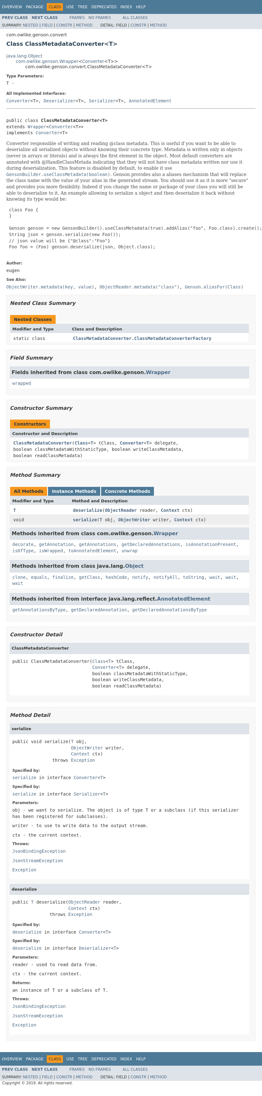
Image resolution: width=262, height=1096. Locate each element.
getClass (89, 577)
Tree (83, 7)
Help (141, 7)
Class (81, 442)
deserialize (87, 510)
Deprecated (104, 7)
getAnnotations (97, 544)
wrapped (21, 383)
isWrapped (51, 550)
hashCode (116, 577)
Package (34, 7)
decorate (23, 544)
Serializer (102, 100)
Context (170, 510)
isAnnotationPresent (211, 544)
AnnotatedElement (150, 100)
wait (215, 577)
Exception (83, 760)
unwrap (130, 550)
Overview (12, 7)
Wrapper (36, 126)
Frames (77, 17)
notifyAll (166, 577)
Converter (93, 61)
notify (140, 577)
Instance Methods (74, 491)
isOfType (23, 550)
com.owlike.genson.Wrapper (47, 61)
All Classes (135, 17)
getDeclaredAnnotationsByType (169, 609)
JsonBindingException (39, 851)
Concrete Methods (127, 491)
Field (47, 25)
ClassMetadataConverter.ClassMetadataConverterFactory (142, 338)
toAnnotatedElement (92, 550)
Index (126, 7)
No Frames (99, 17)
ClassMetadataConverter (42, 442)
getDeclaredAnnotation (99, 609)
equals (39, 577)
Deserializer (60, 100)
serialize (85, 519)
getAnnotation (56, 544)
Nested (30, 25)
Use (70, 7)
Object (134, 566)
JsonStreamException (37, 860)
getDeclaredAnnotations (151, 544)
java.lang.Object (24, 55)
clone (19, 577)
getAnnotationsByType (39, 609)
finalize (62, 577)
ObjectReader (121, 510)
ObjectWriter (134, 519)
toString (193, 577)
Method (84, 25)
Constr (64, 25)
